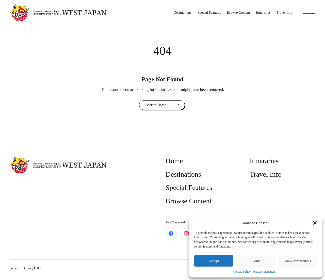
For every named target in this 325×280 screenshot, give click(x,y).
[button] (314, 222)
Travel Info (284, 12)
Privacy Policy (33, 268)
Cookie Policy (242, 271)
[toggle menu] (309, 13)
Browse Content (238, 12)
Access (14, 268)
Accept (213, 261)
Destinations (182, 12)
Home (174, 161)
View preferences (297, 261)
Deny (256, 261)
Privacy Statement (264, 271)
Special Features (209, 12)
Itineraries (263, 12)
